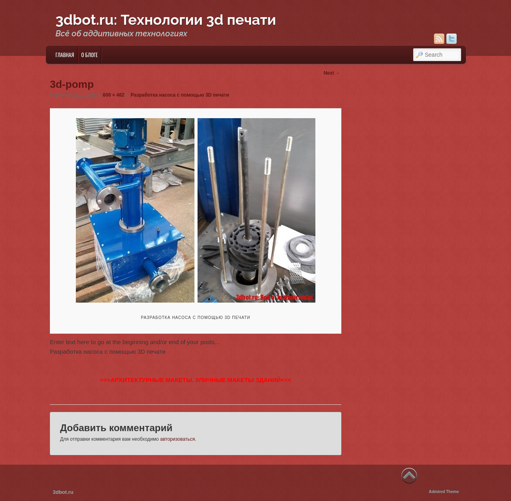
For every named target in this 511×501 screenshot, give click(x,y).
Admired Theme (444, 491)
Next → (332, 73)
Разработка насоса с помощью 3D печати (180, 95)
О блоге (89, 55)
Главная (64, 55)
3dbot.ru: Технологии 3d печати (165, 19)
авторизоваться (177, 439)
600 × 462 (114, 95)
